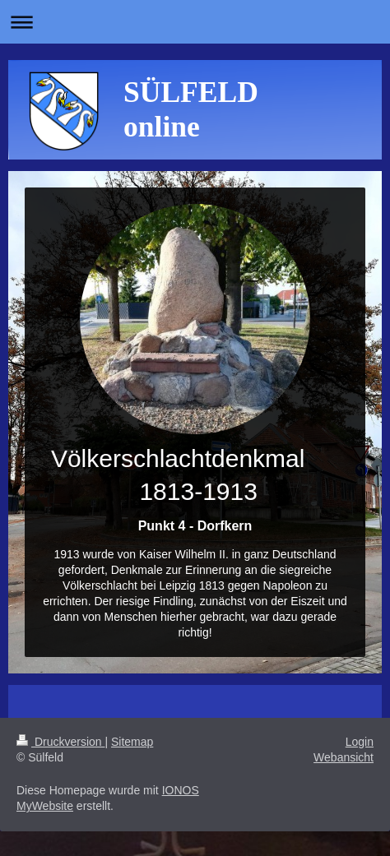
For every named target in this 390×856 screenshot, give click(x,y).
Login (360, 741)
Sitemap (132, 741)
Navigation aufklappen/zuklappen (195, 21)
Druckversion (60, 741)
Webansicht (343, 757)
